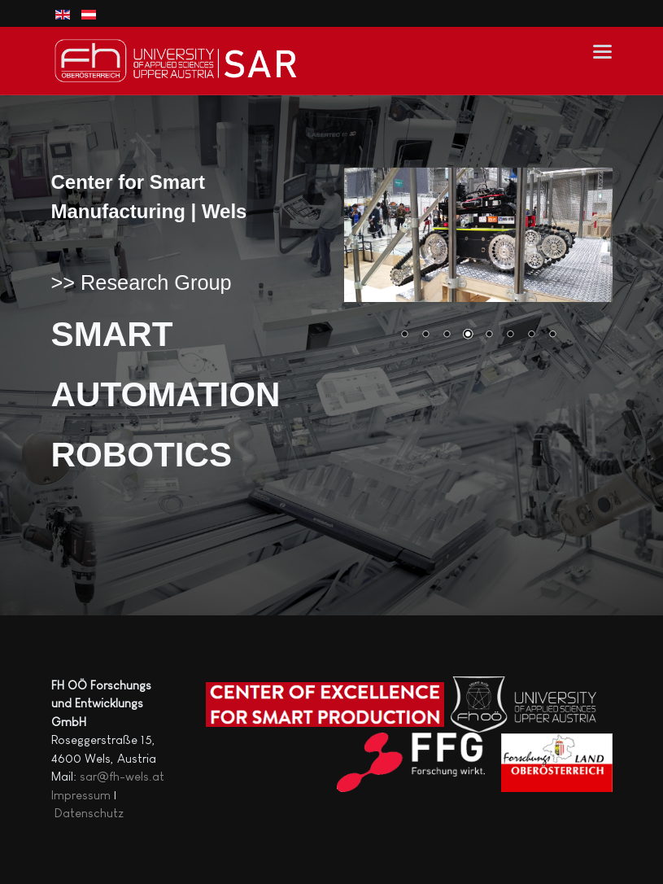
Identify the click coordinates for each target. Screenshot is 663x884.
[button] (602, 50)
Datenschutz (89, 813)
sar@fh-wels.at (122, 776)
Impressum (81, 795)
